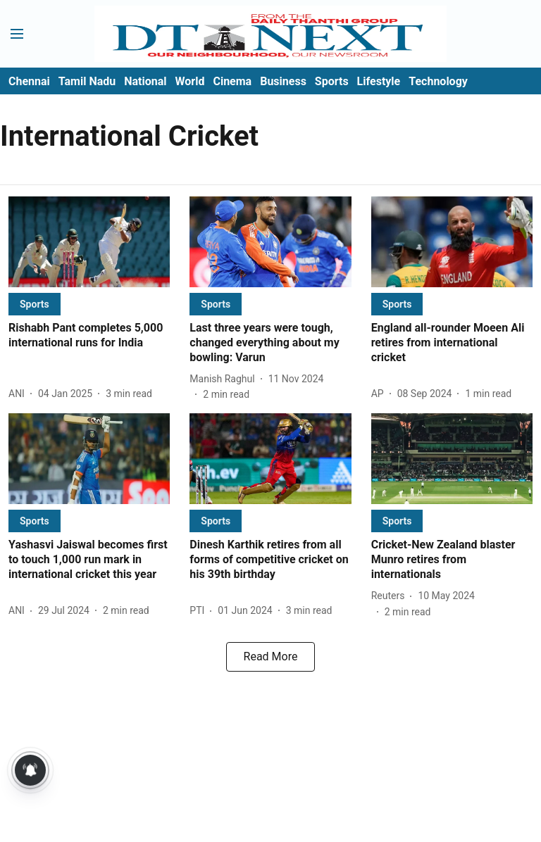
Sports (332, 81)
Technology (438, 81)
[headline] (89, 336)
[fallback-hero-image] (89, 241)
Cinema (232, 81)
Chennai (29, 81)
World (190, 81)
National (145, 81)
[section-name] (34, 303)
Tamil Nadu (87, 81)
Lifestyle (379, 81)
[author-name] (19, 394)
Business (283, 81)
